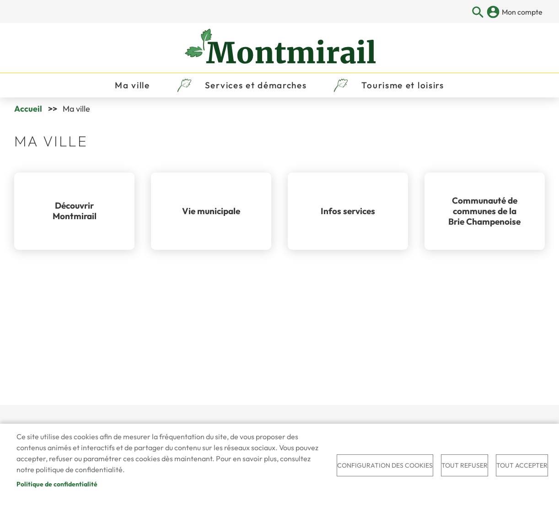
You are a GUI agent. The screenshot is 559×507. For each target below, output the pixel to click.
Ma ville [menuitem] (132, 85)
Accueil (28, 108)
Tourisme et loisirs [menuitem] (402, 85)
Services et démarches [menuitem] (256, 85)
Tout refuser (464, 465)
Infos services (348, 210)
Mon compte (522, 11)
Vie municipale (211, 210)
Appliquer (478, 13)
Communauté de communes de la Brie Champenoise (484, 211)
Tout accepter (522, 465)
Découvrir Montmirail (75, 210)
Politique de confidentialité (56, 484)
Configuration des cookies (385, 465)
